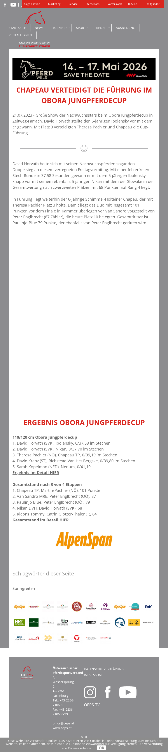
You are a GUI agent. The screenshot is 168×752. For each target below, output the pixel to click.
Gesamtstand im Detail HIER (40, 519)
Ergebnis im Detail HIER (35, 472)
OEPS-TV (92, 705)
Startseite (17, 28)
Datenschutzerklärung (104, 669)
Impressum (93, 675)
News (39, 28)
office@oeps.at (63, 723)
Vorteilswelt (115, 4)
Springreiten (23, 588)
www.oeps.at (62, 728)
